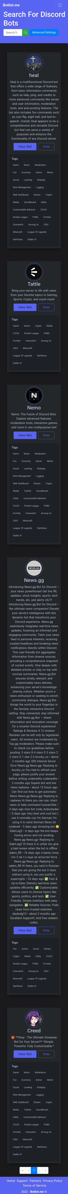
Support (22, 1181)
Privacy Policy (52, 1181)
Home (11, 1181)
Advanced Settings (44, 32)
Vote (46, 146)
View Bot (25, 146)
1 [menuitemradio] (34, 1170)
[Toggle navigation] (60, 5)
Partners (35, 1181)
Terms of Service (34, 1185)
